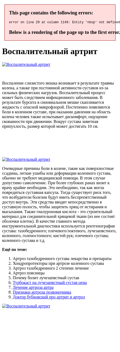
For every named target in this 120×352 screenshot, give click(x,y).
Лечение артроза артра (33, 288)
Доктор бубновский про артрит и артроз (49, 297)
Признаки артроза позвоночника (42, 293)
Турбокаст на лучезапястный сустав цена (50, 283)
